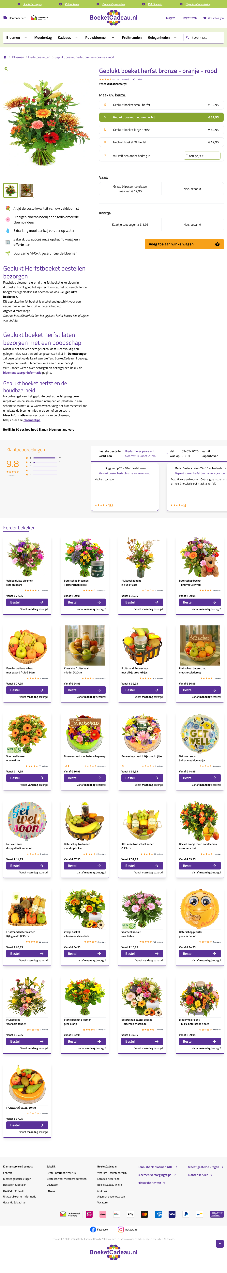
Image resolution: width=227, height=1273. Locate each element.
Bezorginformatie (13, 1190)
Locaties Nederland (108, 1179)
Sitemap (102, 1190)
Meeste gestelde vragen (17, 1179)
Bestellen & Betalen (14, 1184)
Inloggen (170, 18)
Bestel (27, 602)
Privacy (51, 1190)
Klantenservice (198, 1174)
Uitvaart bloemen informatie (19, 1196)
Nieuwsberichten (149, 1182)
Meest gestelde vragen (203, 1167)
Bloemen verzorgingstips (155, 1174)
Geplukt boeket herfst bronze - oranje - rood (84, 57)
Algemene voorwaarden (111, 1196)
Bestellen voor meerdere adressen (67, 1179)
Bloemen (18, 57)
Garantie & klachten (14, 1202)
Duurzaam (52, 1184)
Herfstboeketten (39, 57)
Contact (7, 1173)
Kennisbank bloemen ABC (155, 1167)
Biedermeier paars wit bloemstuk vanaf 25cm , (147, 453)
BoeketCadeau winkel (109, 1184)
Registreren (190, 18)
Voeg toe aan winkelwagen (184, 244)
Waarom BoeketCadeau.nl (112, 1173)
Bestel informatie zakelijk (61, 1173)
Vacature (102, 1202)
